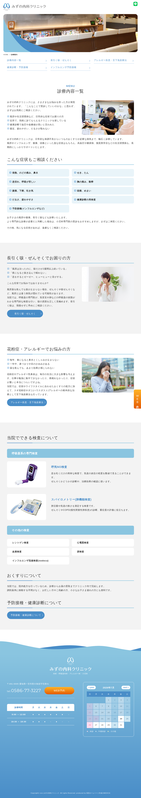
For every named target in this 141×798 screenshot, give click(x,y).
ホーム (56, 9)
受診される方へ (129, 9)
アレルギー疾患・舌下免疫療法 (110, 60)
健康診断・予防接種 (17, 67)
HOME (5, 54)
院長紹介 (98, 9)
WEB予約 (137, 399)
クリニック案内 (83, 9)
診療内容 (66, 9)
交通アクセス (112, 9)
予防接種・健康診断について (26, 615)
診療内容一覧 (14, 60)
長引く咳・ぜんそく (61, 60)
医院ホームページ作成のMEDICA (98, 793)
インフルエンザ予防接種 (63, 67)
